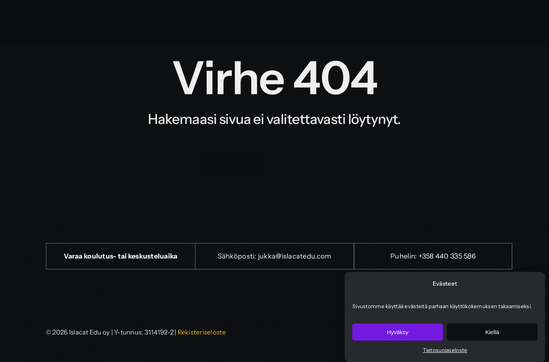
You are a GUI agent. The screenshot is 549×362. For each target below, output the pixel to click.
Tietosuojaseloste (445, 350)
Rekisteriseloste (202, 332)
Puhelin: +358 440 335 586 (433, 256)
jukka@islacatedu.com (294, 256)
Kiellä (492, 332)
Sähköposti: (238, 256)
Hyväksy (398, 332)
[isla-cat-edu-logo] (51, 17)
